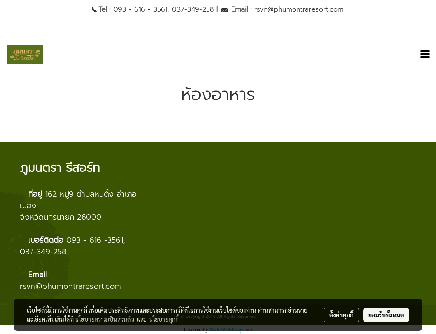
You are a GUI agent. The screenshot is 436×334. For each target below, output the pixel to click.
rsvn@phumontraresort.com (299, 9)
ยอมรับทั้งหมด (386, 315)
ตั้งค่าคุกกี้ (341, 315)
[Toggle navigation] (425, 54)
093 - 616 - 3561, (141, 9)
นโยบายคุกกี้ (164, 319)
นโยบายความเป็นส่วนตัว (104, 319)
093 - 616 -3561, (95, 240)
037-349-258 (193, 9)
